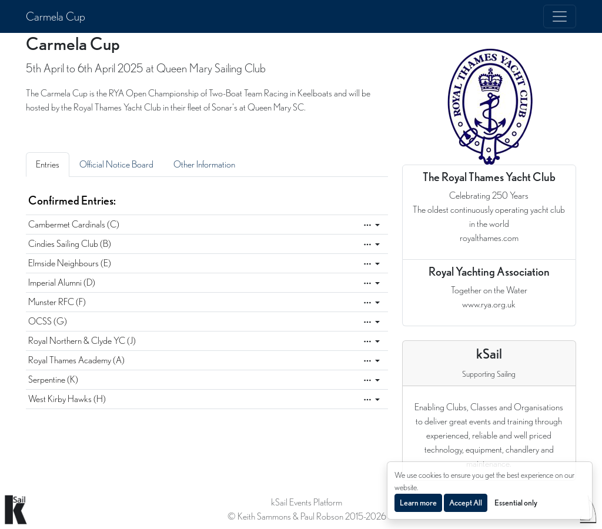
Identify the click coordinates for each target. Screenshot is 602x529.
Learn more (418, 502)
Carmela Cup (55, 16)
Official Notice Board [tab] (116, 164)
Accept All (465, 502)
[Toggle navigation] (559, 16)
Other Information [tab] (204, 164)
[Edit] (371, 225)
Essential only (515, 502)
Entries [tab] (47, 164)
